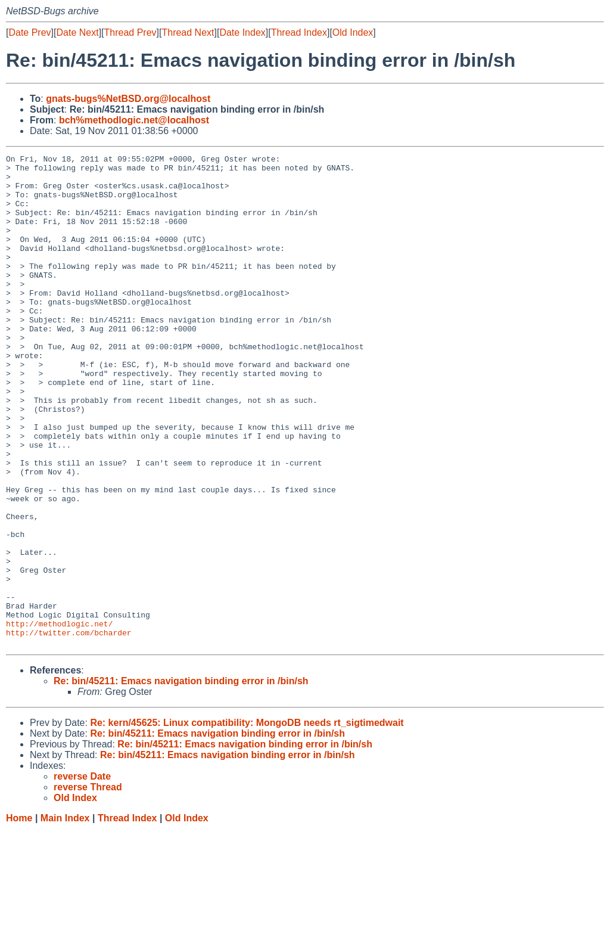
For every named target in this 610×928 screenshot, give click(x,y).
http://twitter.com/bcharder (69, 729)
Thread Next (187, 32)
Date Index (242, 32)
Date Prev (29, 32)
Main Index (65, 916)
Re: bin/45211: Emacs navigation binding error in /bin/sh (181, 779)
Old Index (352, 32)
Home (19, 916)
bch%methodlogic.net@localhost (134, 120)
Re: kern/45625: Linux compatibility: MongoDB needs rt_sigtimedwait (246, 821)
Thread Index (299, 32)
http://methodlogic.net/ (59, 718)
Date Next (77, 32)
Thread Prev (130, 32)
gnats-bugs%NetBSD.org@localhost (128, 99)
